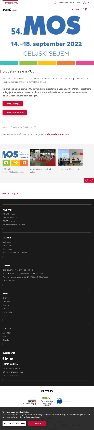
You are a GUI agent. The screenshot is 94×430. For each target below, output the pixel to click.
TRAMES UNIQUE (13, 104)
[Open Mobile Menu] (89, 9)
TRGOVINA (76, 9)
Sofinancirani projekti (66, 3)
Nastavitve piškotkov (14, 424)
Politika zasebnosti (33, 417)
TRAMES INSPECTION (15, 113)
